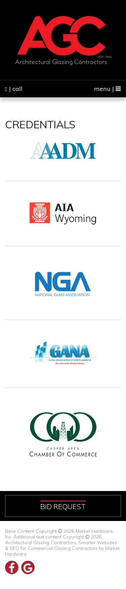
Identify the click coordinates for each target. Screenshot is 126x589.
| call (14, 89)
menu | (107, 89)
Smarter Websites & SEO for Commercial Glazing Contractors (61, 545)
